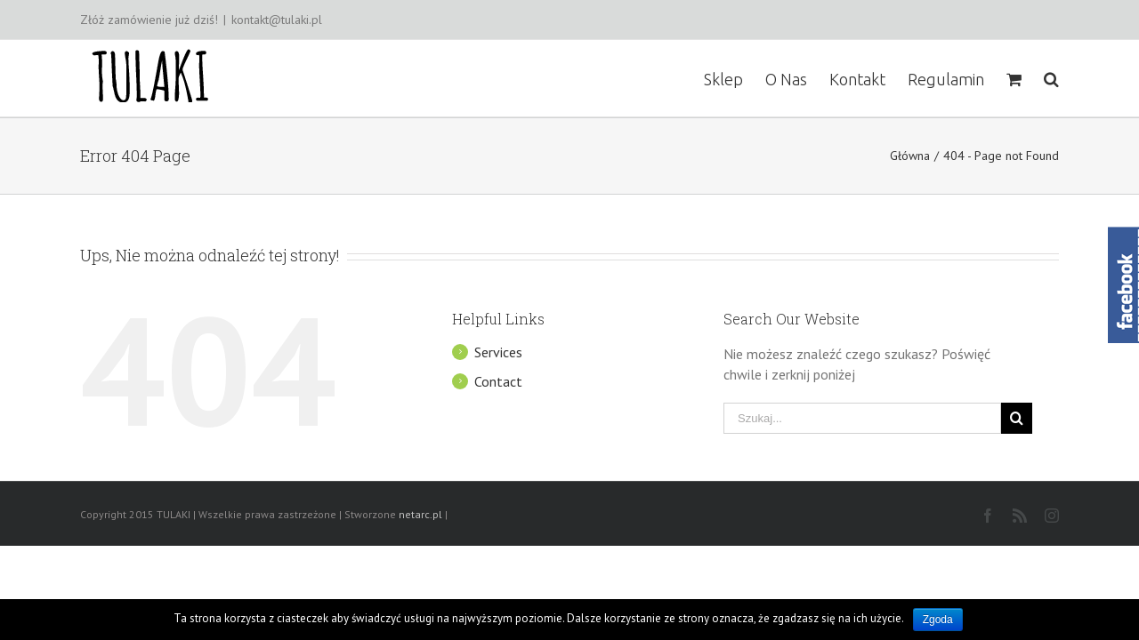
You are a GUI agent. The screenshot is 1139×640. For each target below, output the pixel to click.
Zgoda (938, 619)
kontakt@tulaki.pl (276, 20)
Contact (498, 381)
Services (498, 352)
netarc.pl (420, 514)
